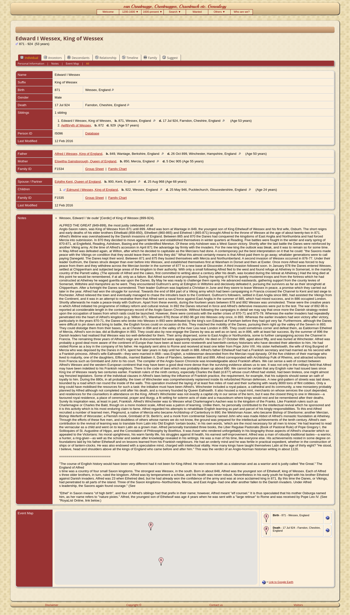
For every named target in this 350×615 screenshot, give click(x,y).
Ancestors (53, 58)
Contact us (216, 605)
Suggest (170, 58)
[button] (161, 561)
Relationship (106, 58)
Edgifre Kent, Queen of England (78, 181)
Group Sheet (94, 169)
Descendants (78, 58)
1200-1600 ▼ (130, 11)
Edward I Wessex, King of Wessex (86, 121)
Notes (55, 63)
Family (150, 58)
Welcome (108, 11)
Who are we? (242, 11)
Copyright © (133, 605)
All (87, 63)
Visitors (298, 605)
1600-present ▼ (152, 11)
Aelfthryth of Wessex (76, 125)
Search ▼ (175, 11)
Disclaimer (51, 605)
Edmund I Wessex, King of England (90, 189)
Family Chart (117, 169)
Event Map (72, 63)
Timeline (130, 58)
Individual (29, 58)
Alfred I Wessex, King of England (78, 154)
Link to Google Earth (281, 582)
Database (92, 133)
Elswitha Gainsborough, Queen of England (85, 161)
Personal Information (31, 63)
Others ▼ (219, 11)
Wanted (197, 11)
